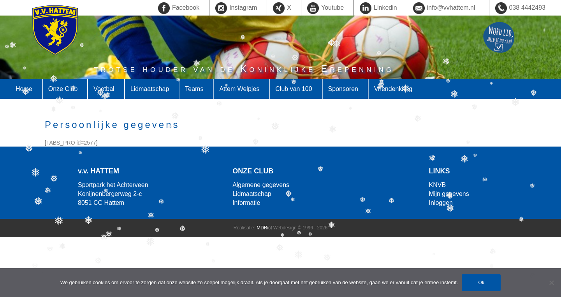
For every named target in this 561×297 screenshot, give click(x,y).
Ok (481, 282)
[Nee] (551, 283)
